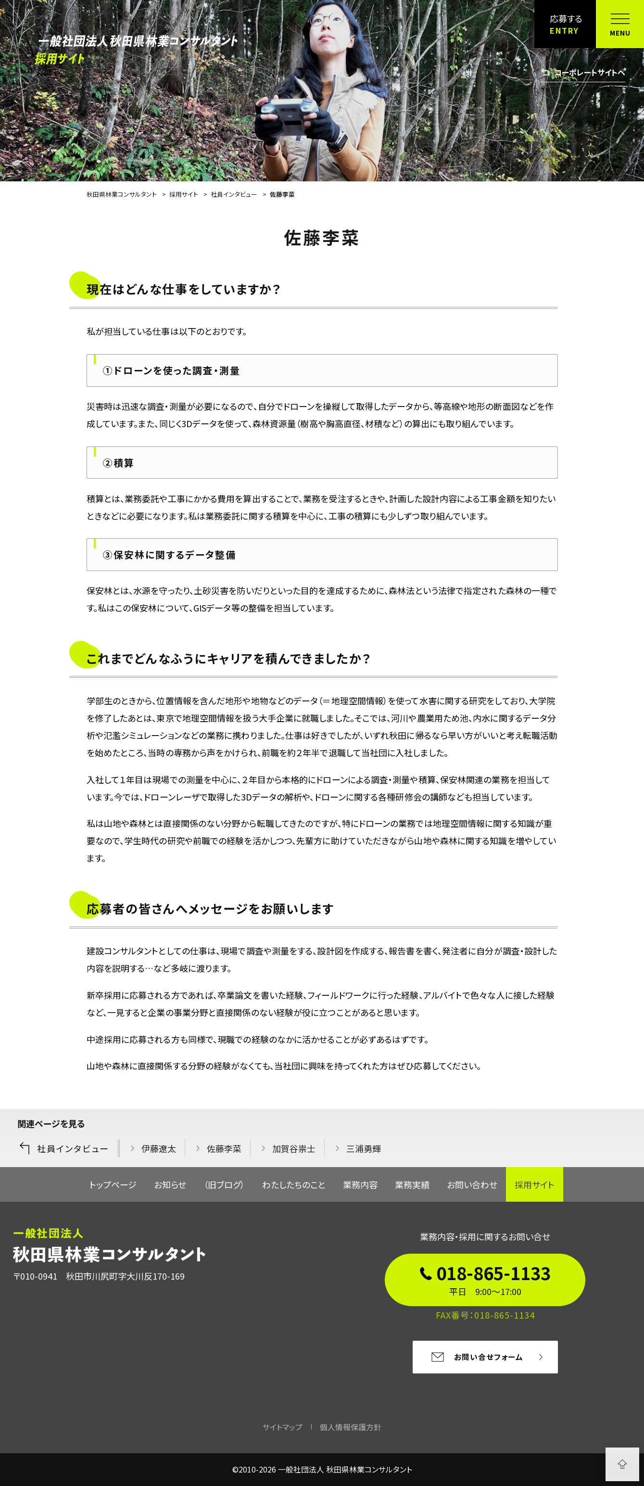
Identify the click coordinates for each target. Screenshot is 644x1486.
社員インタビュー (63, 1148)
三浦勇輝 (363, 1148)
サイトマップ (283, 1427)
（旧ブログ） (224, 1184)
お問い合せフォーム (476, 1357)
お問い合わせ (472, 1184)
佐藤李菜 (224, 1148)
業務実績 (412, 1184)
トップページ (113, 1184)
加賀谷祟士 (294, 1148)
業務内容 (360, 1184)
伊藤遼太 (158, 1148)
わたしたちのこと (294, 1184)
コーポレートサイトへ (583, 72)
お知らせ (170, 1184)
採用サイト (535, 1184)
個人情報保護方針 (350, 1427)
